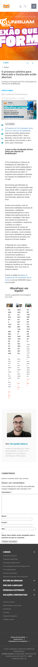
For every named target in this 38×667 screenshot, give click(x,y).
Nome (4, 516)
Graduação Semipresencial (11, 562)
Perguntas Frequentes (10, 616)
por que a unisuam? (13, 585)
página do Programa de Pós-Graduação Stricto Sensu (18, 277)
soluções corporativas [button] (15, 595)
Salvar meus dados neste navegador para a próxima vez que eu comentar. (18, 536)
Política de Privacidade (19, 637)
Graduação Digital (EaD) (10, 559)
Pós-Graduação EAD (9, 569)
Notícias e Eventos (9, 602)
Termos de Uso (19, 639)
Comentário (7, 492)
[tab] (19, 552)
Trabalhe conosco (8, 619)
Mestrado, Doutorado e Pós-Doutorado (15, 576)
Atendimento (7, 609)
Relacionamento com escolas (12, 605)
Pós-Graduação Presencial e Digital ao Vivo (16, 566)
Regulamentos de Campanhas (19, 641)
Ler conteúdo (10, 124)
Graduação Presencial (10, 556)
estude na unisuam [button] (12, 581)
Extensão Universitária (10, 573)
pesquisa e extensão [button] (13, 590)
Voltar (5, 67)
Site (3, 529)
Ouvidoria (6, 612)
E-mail (4, 522)
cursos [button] (6, 552)
